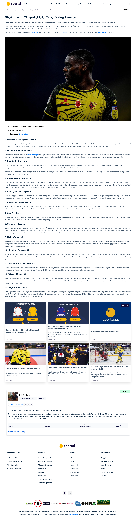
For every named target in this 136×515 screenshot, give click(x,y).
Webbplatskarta (74, 469)
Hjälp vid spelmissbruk (45, 462)
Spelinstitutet (42, 469)
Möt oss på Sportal (107, 462)
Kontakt (72, 462)
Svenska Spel (23, 134)
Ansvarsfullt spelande (44, 458)
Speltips (80, 4)
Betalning (69, 4)
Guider (72, 458)
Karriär (103, 469)
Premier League (33, 155)
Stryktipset (17, 10)
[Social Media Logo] (64, 493)
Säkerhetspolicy (74, 472)
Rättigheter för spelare (45, 465)
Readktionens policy (107, 472)
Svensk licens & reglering (45, 479)
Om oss (103, 476)
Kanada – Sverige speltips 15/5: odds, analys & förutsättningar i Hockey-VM (22, 331)
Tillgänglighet (74, 476)
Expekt (64, 32)
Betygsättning (105, 458)
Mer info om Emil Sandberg (18, 432)
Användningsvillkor (12, 458)
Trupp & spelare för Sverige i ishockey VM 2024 (23, 368)
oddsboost (102, 32)
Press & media (74, 465)
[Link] (25, 313)
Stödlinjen (41, 472)
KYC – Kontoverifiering (13, 465)
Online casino (93, 4)
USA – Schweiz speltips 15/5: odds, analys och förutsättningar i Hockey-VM (64, 327)
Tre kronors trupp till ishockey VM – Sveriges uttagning (67, 367)
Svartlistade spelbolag (45, 483)
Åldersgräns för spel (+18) (14, 462)
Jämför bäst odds (54, 4)
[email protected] (17, 404)
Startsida (9, 10)
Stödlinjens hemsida (73, 514)
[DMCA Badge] (29, 503)
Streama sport (108, 4)
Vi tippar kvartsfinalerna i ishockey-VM (105, 331)
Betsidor (40, 4)
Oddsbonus (28, 4)
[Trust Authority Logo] (46, 503)
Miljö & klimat (42, 476)
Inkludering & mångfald (14, 469)
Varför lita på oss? (106, 465)
